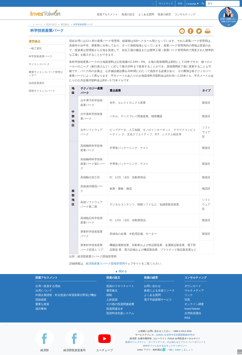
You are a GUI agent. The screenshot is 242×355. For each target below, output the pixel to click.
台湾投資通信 (192, 313)
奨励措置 (40, 299)
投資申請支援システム (120, 313)
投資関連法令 (114, 308)
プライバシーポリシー (192, 342)
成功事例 (40, 308)
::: (153, 3)
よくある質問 (146, 14)
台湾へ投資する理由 (47, 286)
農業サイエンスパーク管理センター (46, 73)
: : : (30, 24)
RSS (180, 3)
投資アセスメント (107, 14)
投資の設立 (128, 14)
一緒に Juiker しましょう (180, 350)
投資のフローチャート (120, 286)
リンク (188, 295)
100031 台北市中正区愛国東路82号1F (175, 335)
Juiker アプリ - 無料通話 (149, 350)
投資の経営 (164, 14)
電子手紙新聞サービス (158, 299)
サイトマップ (166, 3)
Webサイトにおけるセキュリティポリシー (165, 346)
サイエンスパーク (39, 64)
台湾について (43, 290)
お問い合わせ (152, 286)
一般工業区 (35, 48)
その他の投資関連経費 (120, 304)
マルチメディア (194, 290)
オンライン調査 (194, 304)
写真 (187, 299)
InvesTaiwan (192, 308)
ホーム (39, 24)
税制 (109, 295)
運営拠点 (65, 24)
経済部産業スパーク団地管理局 (105, 263)
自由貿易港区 (36, 83)
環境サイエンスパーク (42, 90)
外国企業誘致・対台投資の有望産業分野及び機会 (65, 295)
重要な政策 (42, 304)
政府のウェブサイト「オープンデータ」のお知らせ (152, 342)
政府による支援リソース (159, 290)
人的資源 (111, 299)
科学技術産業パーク (40, 56)
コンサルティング (185, 14)
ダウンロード (192, 286)
